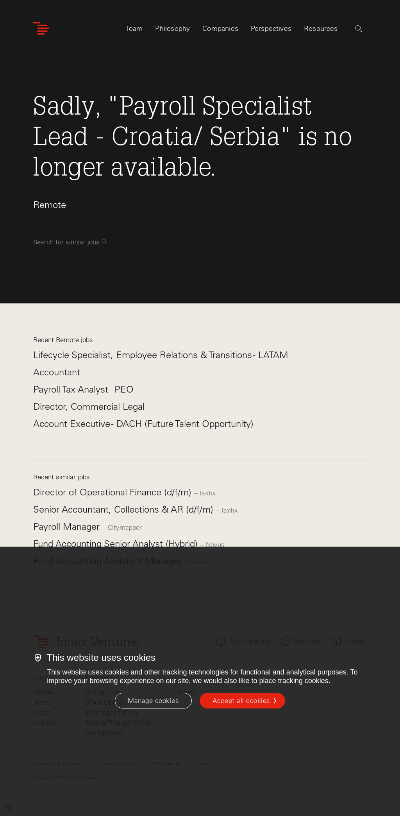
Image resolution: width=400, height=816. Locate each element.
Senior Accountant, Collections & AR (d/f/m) (124, 509)
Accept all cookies (241, 701)
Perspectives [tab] (271, 30)
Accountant (56, 372)
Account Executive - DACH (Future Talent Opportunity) (143, 423)
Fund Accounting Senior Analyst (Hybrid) (116, 543)
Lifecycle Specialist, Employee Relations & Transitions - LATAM (160, 354)
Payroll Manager (67, 526)
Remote (49, 204)
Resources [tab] (321, 30)
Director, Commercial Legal (89, 406)
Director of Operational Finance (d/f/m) (113, 492)
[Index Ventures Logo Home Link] (41, 30)
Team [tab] (134, 30)
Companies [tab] (220, 30)
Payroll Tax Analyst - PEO (83, 389)
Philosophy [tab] (172, 30)
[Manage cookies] (153, 700)
